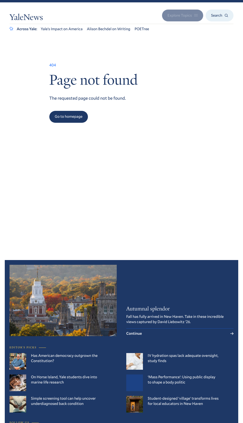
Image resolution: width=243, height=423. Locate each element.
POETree (142, 28)
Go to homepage (68, 116)
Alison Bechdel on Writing (108, 28)
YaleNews (26, 18)
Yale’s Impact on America (62, 28)
